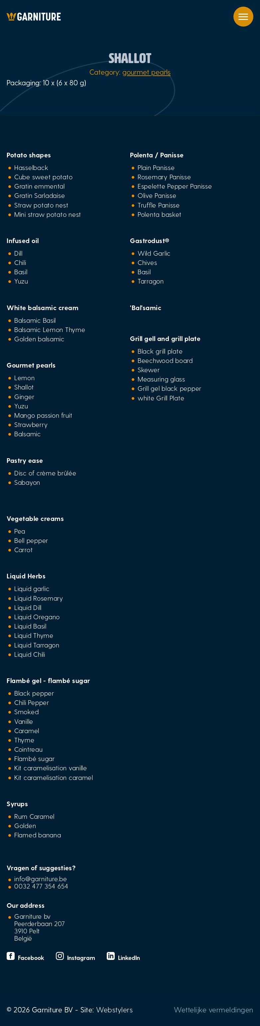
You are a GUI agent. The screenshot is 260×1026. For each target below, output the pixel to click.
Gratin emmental (39, 186)
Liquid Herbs (26, 576)
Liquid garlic (31, 588)
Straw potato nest (41, 205)
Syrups (17, 804)
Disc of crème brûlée (45, 473)
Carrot (23, 550)
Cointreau (28, 749)
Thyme (24, 740)
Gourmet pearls (31, 365)
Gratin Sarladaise (39, 195)
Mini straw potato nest (47, 214)
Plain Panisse (156, 167)
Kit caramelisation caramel (53, 777)
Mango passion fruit (43, 415)
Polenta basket (160, 214)
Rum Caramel (34, 816)
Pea (19, 531)
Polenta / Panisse (157, 155)
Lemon (24, 378)
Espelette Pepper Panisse (175, 186)
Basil (21, 272)
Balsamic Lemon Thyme (49, 329)
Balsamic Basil (35, 320)
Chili (20, 262)
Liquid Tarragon (37, 645)
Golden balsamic (39, 339)
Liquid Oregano (37, 617)
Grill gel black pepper (169, 388)
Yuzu (21, 281)
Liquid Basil (30, 626)
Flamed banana (37, 835)
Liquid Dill (28, 607)
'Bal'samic (145, 307)
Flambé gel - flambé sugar (48, 680)
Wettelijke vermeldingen (213, 1009)
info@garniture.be (40, 879)
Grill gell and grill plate (165, 338)
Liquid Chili (29, 654)
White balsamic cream (42, 307)
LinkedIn (123, 957)
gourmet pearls (146, 71)
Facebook (26, 957)
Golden (25, 825)
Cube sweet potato (43, 177)
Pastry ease (25, 460)
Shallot (24, 387)
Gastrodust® (150, 240)
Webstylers (114, 1009)
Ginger (24, 396)
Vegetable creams (35, 518)
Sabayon (27, 482)
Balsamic (27, 434)
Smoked (26, 712)
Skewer (149, 370)
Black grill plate (160, 351)
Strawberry (31, 424)
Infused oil (23, 240)
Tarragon (151, 281)
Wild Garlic (154, 253)
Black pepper (34, 693)
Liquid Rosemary (38, 598)
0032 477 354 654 (41, 886)
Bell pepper (31, 540)
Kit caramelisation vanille (50, 768)
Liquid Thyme (34, 635)
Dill (18, 253)
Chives (147, 262)
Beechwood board (165, 360)
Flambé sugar (34, 758)
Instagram (76, 957)
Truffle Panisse (159, 205)
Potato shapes (29, 155)
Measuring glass (161, 379)
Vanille (23, 721)
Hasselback (31, 167)
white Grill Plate (161, 398)
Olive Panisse (157, 195)
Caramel (26, 730)
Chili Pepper (31, 702)
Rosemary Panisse (164, 177)
